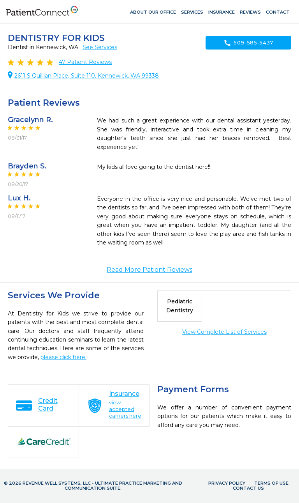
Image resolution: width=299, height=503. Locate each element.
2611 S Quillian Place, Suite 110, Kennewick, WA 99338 (86, 75)
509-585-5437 (248, 43)
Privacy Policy (226, 483)
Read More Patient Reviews (149, 269)
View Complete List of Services (224, 331)
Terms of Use (271, 483)
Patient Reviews (85, 62)
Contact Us (248, 488)
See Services (100, 47)
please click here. (63, 357)
